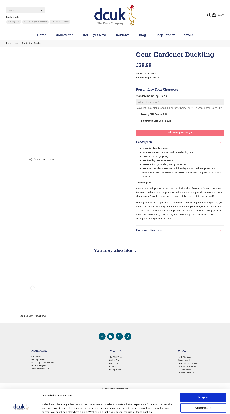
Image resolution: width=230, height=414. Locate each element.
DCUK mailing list (38, 366)
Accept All (203, 376)
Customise (203, 387)
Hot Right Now (94, 35)
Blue (16, 43)
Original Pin (114, 360)
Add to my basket (180, 132)
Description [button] (178, 142)
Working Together (185, 360)
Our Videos (113, 363)
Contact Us (36, 357)
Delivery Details (38, 360)
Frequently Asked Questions (42, 363)
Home (41, 35)
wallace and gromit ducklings (35, 22)
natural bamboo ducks (60, 22)
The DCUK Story (116, 357)
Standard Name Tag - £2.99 (151, 96)
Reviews (122, 35)
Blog (142, 35)
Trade (188, 35)
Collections (64, 35)
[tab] (180, 142)
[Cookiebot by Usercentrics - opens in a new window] (21, 407)
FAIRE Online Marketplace (188, 363)
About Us (115, 351)
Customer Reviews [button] (178, 230)
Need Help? (39, 351)
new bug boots (14, 22)
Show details (49, 407)
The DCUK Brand (184, 357)
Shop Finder (165, 35)
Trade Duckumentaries (187, 366)
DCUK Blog (113, 366)
